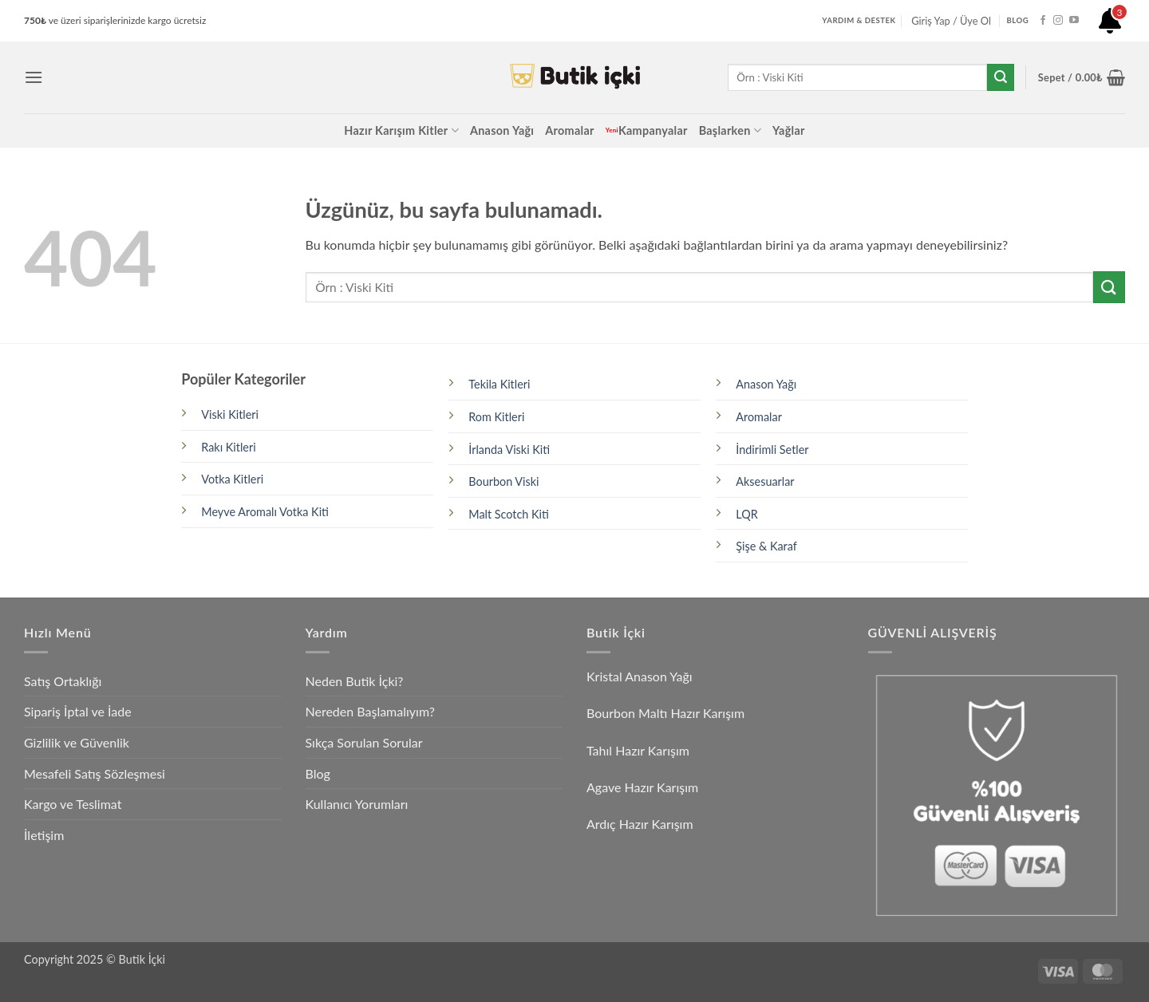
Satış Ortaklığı (62, 680)
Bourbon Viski (503, 481)
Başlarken (730, 130)
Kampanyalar (647, 130)
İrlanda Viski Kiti (509, 449)
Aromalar (569, 130)
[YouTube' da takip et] (1074, 20)
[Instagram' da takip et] (1058, 20)
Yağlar (788, 130)
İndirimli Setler (772, 449)
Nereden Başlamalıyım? (370, 711)
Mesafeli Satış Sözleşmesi (94, 773)
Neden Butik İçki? (355, 680)
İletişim (44, 834)
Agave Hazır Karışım (642, 787)
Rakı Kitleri (228, 447)
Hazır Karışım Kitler (401, 130)
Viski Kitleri (230, 414)
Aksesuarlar (765, 481)
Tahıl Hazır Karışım (637, 750)
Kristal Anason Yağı (639, 676)
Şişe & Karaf (766, 546)
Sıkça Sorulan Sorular (364, 742)
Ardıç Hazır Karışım (639, 823)
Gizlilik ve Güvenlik (76, 742)
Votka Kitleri (232, 479)
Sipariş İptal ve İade (78, 711)
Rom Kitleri (496, 417)
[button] (33, 77)
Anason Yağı (502, 130)
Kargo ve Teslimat (72, 803)
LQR (746, 514)
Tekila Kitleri (499, 384)
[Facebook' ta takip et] (1043, 20)
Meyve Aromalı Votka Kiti (265, 512)
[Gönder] (1000, 77)
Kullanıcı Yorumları (357, 803)
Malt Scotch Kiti (508, 514)
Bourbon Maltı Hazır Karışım (665, 712)
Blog (318, 773)
